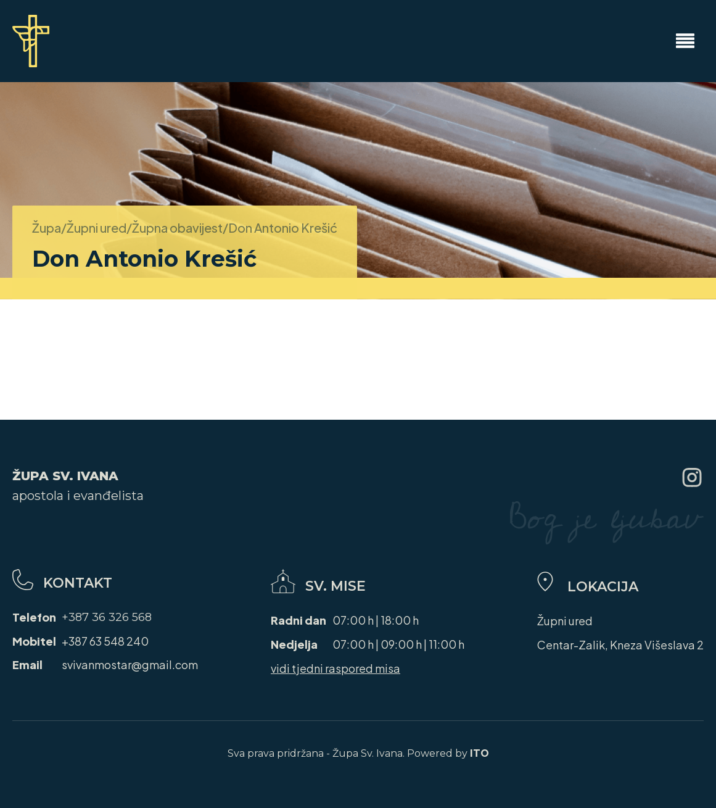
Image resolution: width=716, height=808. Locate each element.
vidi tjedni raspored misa (335, 668)
